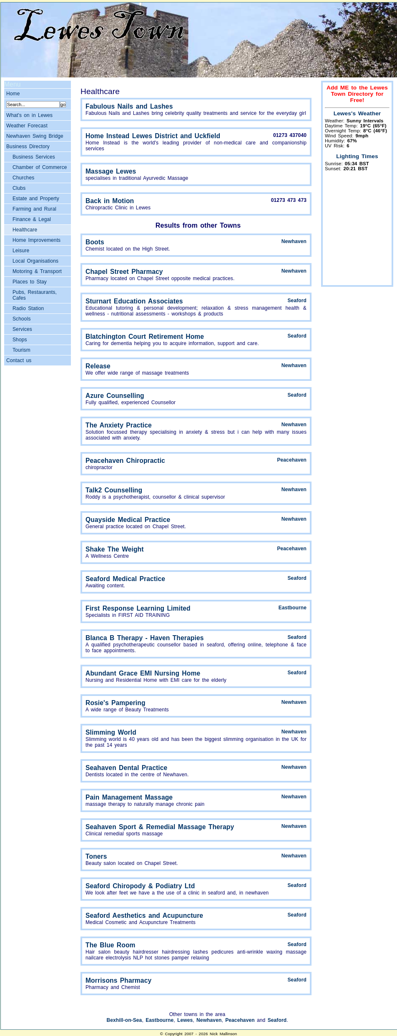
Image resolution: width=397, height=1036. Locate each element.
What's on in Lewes (29, 115)
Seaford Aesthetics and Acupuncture (144, 915)
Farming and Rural (34, 209)
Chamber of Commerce (40, 167)
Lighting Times (357, 156)
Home (13, 94)
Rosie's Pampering (115, 702)
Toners (96, 856)
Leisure (21, 250)
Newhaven (294, 241)
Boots (94, 242)
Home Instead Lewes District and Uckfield (152, 135)
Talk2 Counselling (113, 490)
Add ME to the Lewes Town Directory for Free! (357, 93)
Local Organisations (35, 261)
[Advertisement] (357, 232)
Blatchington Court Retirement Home (144, 336)
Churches (23, 178)
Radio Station (28, 308)
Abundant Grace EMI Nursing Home (142, 673)
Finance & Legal (32, 219)
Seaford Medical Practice (125, 578)
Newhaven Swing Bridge (34, 136)
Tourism (21, 350)
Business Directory (28, 146)
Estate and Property (36, 198)
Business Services (34, 157)
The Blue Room (110, 945)
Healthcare (25, 230)
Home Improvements (36, 240)
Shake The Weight (114, 549)
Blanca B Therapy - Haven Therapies (144, 637)
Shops (20, 340)
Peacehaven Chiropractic (125, 460)
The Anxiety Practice (118, 425)
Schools (22, 319)
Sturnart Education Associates (134, 301)
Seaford (297, 300)
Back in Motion (109, 200)
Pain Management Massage (129, 797)
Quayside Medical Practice (127, 519)
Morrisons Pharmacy (118, 980)
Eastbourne (293, 608)
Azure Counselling (114, 395)
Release (98, 366)
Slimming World (110, 732)
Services (22, 329)
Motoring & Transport (37, 271)
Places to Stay (30, 282)
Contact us (18, 360)
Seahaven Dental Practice (126, 767)
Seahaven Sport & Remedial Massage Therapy (159, 826)
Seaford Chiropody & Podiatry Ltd (140, 885)
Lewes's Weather (357, 113)
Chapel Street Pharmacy (124, 271)
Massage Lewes (110, 171)
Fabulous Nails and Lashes (129, 106)
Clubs (19, 188)
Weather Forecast (27, 126)
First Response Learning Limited (138, 608)
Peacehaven (292, 460)
